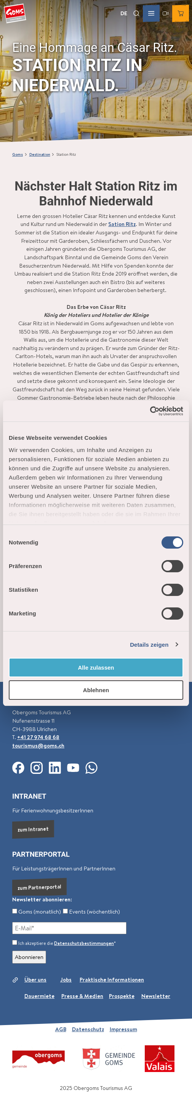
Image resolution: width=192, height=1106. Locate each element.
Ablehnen (96, 690)
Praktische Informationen (112, 979)
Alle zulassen (96, 667)
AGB (60, 1029)
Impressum (123, 1029)
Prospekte (121, 996)
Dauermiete (39, 996)
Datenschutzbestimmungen (84, 943)
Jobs (66, 979)
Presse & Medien (82, 996)
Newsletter (155, 996)
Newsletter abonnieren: (42, 899)
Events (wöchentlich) (91, 911)
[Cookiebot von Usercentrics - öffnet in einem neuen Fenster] (150, 411)
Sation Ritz (122, 224)
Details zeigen (149, 644)
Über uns (35, 979)
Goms (17, 154)
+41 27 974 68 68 (38, 737)
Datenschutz (88, 1029)
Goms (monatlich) (36, 911)
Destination (39, 154)
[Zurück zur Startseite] (15, 13)
